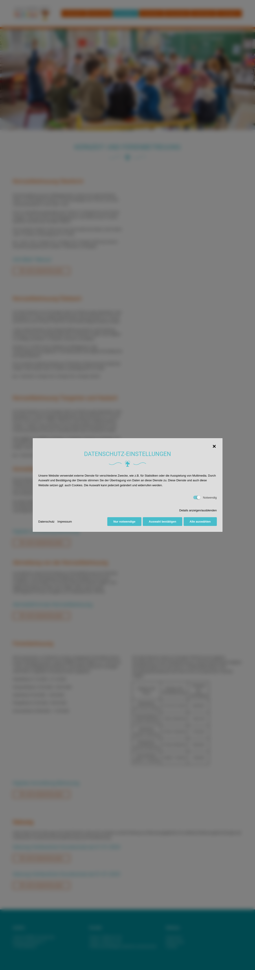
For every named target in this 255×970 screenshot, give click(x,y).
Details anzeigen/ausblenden (198, 510)
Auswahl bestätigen (162, 521)
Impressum (64, 521)
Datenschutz (46, 521)
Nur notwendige (124, 521)
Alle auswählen (200, 521)
